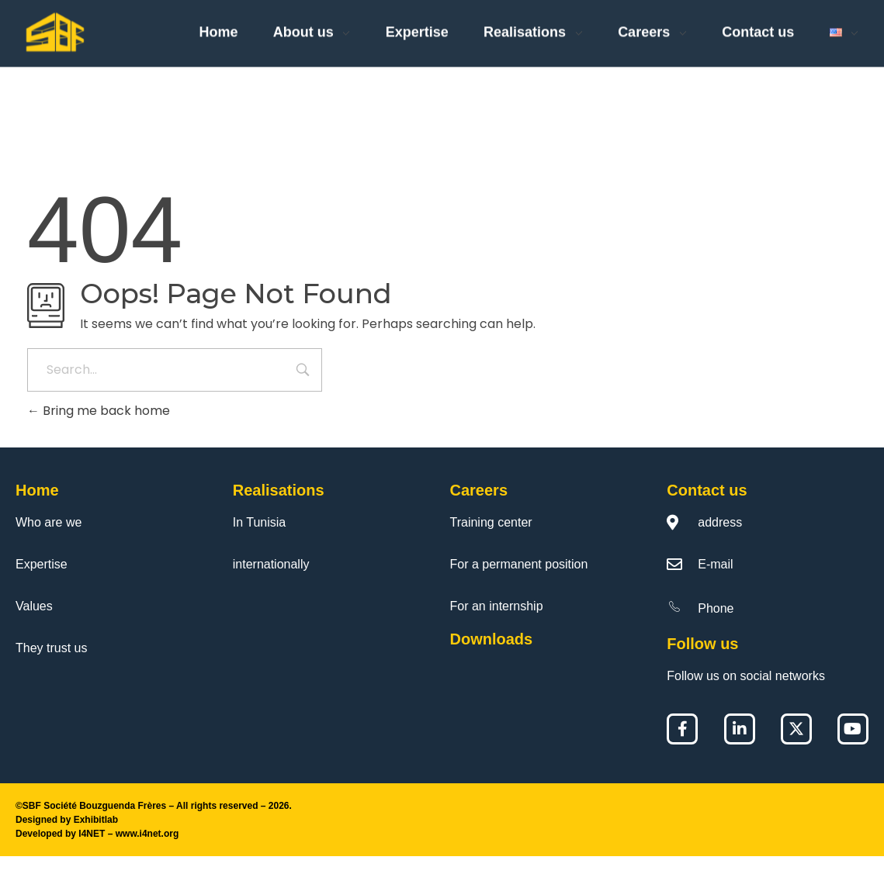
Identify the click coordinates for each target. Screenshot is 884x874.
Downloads (491, 656)
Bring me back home (98, 428)
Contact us (707, 507)
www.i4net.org (147, 851)
